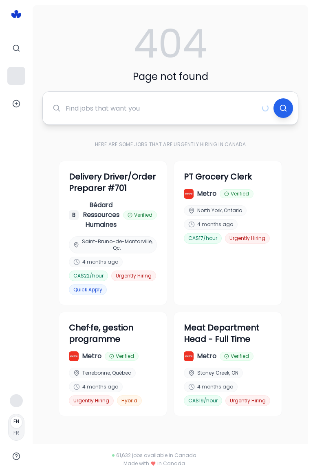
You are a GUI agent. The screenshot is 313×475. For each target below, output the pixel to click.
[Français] (16, 427)
